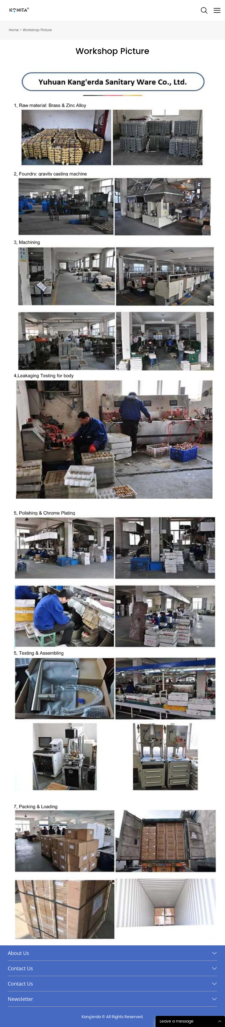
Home (14, 30)
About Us (18, 953)
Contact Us (20, 968)
